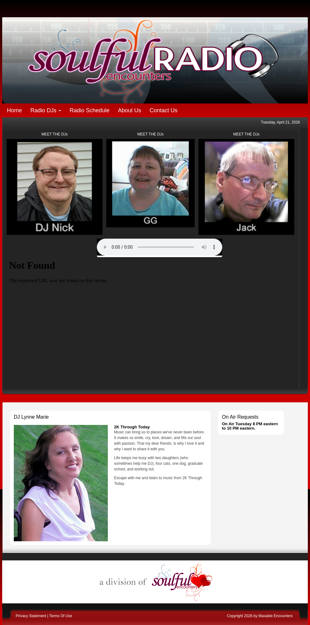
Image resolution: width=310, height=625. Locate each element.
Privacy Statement (31, 616)
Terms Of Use (60, 616)
